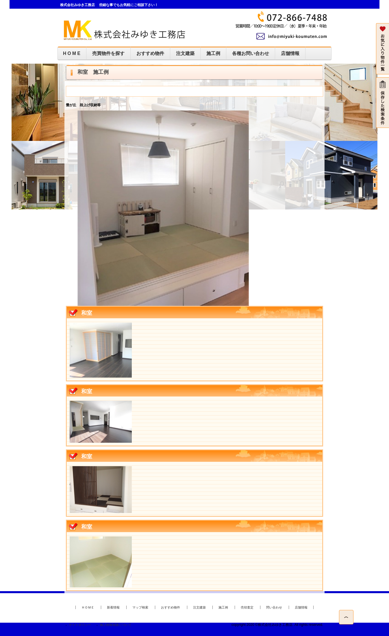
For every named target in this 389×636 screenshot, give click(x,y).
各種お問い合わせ (250, 53)
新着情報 (113, 607)
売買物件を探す (108, 53)
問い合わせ (274, 607)
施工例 (213, 53)
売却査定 (247, 607)
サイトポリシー (80, 624)
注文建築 (185, 53)
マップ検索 (140, 607)
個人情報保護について (115, 624)
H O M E (71, 53)
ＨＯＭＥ (87, 607)
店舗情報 (290, 53)
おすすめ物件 (150, 53)
